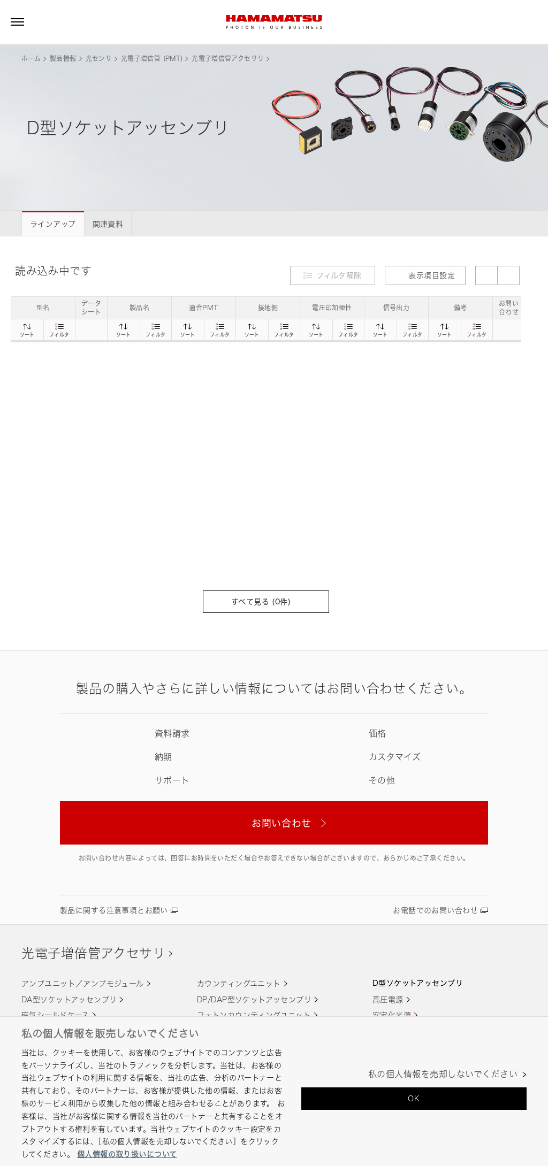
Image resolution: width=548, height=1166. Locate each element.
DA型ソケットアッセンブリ (69, 999)
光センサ (99, 59)
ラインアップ (53, 223)
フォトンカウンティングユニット (254, 1014)
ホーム (31, 59)
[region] (274, 1091)
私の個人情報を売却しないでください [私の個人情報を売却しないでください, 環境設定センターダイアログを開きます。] (442, 1074)
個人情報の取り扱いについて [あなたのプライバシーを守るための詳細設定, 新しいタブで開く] (127, 1154)
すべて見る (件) (266, 601)
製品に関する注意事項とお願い (114, 910)
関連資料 (108, 223)
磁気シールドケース (55, 1014)
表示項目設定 (425, 275)
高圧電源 (388, 999)
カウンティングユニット (239, 983)
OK (414, 1098)
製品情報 (63, 59)
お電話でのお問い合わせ (435, 910)
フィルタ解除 (339, 275)
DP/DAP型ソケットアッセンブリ (254, 999)
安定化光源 (391, 1014)
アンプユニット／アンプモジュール (82, 983)
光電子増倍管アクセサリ (228, 59)
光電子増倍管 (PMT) (151, 59)
